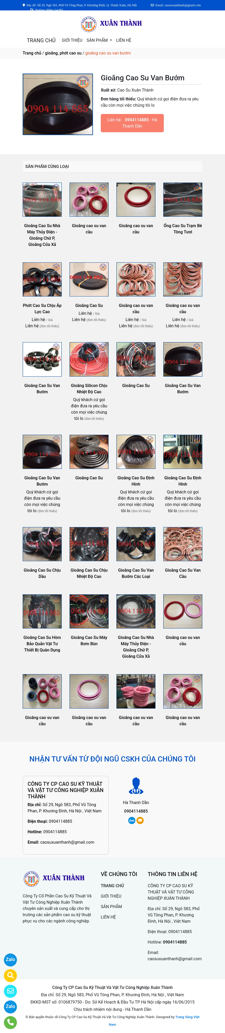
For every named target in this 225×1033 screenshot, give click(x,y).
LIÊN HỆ (123, 40)
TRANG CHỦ (41, 40)
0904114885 (136, 119)
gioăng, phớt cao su (63, 53)
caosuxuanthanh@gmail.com (67, 842)
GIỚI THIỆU (72, 40)
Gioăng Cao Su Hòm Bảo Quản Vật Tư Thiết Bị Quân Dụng (42, 644)
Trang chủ (32, 53)
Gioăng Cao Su (89, 305)
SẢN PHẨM (97, 40)
